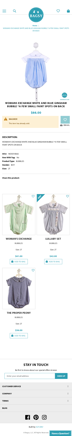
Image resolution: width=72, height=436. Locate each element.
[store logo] (36, 14)
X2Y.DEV (39, 427)
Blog (4, 408)
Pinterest (36, 417)
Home (35, 25)
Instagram (44, 417)
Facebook (27, 417)
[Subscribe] (61, 376)
